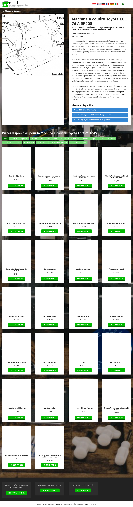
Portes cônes (29, 142)
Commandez (16, 185)
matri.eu (69, 504)
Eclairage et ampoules (58, 142)
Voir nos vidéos (83, 490)
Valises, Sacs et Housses (70, 139)
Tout (5, 139)
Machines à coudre (11, 11)
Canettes (14, 139)
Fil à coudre (41, 142)
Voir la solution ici (49, 490)
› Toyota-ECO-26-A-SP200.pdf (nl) (85, 110)
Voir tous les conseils (16, 493)
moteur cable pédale (90, 139)
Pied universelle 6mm (49, 139)
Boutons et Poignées (78, 142)
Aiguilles (24, 139)
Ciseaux (34, 139)
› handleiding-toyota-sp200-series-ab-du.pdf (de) (91, 120)
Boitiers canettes (108, 139)
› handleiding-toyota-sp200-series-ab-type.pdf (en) (92, 115)
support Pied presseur (12, 142)
